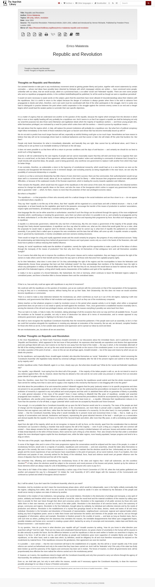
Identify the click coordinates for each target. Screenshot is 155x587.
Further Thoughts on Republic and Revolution (39, 71)
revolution (44, 18)
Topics (83, 583)
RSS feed (62, 583)
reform (37, 18)
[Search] (133, 3)
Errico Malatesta (33, 15)
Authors (76, 583)
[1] (26, 462)
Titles (70, 583)
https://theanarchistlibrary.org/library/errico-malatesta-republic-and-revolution (58, 28)
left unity (30, 18)
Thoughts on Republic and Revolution (37, 68)
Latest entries (92, 583)
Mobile (101, 583)
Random (54, 583)
